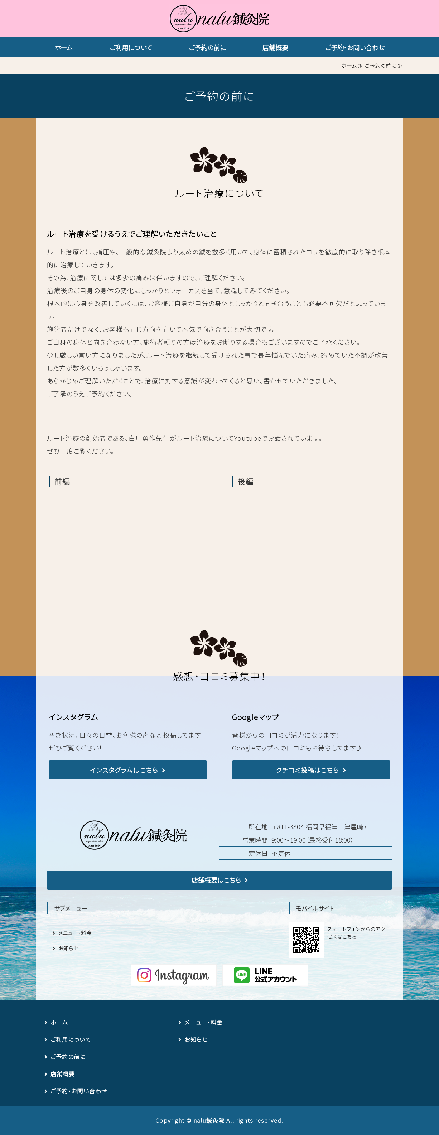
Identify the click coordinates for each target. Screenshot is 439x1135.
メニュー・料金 (75, 932)
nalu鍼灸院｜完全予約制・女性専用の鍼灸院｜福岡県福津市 (219, 18)
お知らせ (68, 948)
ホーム (63, 47)
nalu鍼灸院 (209, 1120)
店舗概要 (275, 47)
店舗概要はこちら (216, 879)
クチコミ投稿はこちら (307, 769)
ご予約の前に (207, 47)
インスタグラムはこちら (124, 769)
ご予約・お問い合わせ (355, 47)
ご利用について (131, 47)
